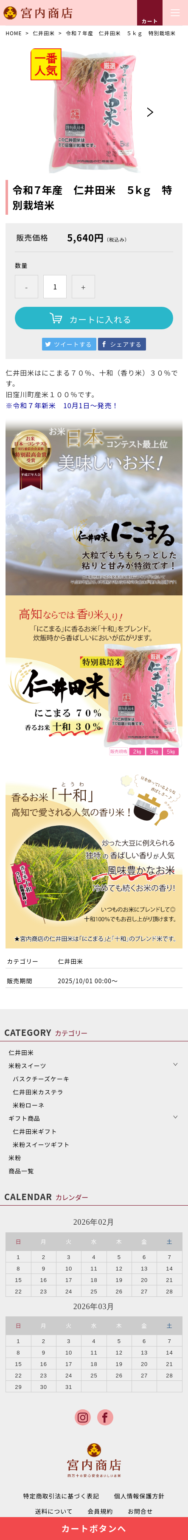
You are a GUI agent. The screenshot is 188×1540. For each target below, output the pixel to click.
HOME (14, 32)
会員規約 (100, 1511)
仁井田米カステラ (38, 1092)
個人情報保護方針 (139, 1496)
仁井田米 (44, 32)
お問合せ (140, 1511)
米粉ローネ (29, 1105)
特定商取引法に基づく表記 (61, 1496)
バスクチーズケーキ (41, 1078)
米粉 (14, 1157)
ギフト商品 (24, 1118)
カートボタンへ (94, 1528)
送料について (54, 1511)
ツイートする (73, 344)
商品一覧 (21, 1171)
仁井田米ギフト (35, 1131)
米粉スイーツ (27, 1065)
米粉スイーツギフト (41, 1144)
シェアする (126, 344)
